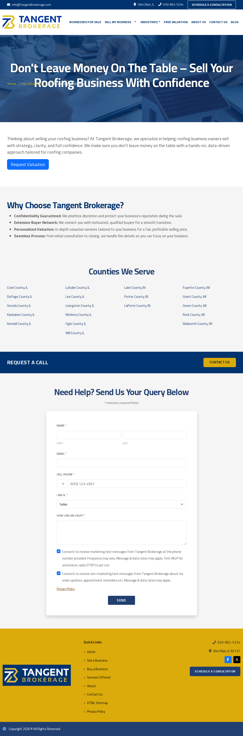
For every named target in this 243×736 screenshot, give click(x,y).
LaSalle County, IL (78, 287)
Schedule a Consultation (212, 4)
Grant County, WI (194, 296)
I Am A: (62, 495)
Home (12, 84)
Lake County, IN (135, 287)
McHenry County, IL (79, 314)
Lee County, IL (75, 296)
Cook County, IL (17, 287)
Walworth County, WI (197, 323)
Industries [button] (149, 22)
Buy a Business (97, 669)
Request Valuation (28, 164)
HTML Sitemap (97, 703)
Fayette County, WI (196, 287)
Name (62, 425)
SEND (121, 600)
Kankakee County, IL (21, 314)
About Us (198, 22)
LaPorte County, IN (137, 305)
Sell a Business (31, 84)
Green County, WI (194, 305)
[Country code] (62, 484)
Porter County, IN (136, 296)
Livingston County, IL (80, 305)
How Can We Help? (71, 515)
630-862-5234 (171, 4)
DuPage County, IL (19, 296)
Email (62, 453)
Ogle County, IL (76, 323)
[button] (136, 22)
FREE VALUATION (176, 22)
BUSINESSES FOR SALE (85, 22)
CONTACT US (220, 362)
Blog (235, 22)
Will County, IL (75, 333)
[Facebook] (228, 659)
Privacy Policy (66, 589)
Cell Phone (66, 474)
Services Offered (98, 677)
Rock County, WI (194, 314)
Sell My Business (118, 22)
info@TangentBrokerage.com (29, 4)
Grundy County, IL (19, 305)
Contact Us (218, 22)
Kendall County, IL (19, 323)
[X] (236, 659)
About (91, 686)
